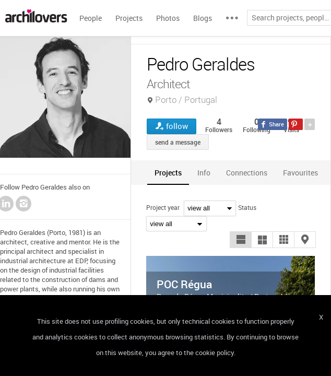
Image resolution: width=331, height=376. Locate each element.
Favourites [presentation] (300, 173)
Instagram (23, 204)
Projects (129, 18)
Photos (168, 18)
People (90, 18)
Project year (163, 207)
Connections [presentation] (246, 173)
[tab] (168, 172)
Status (247, 207)
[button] (241, 239)
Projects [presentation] (168, 173)
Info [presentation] (203, 173)
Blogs (202, 18)
